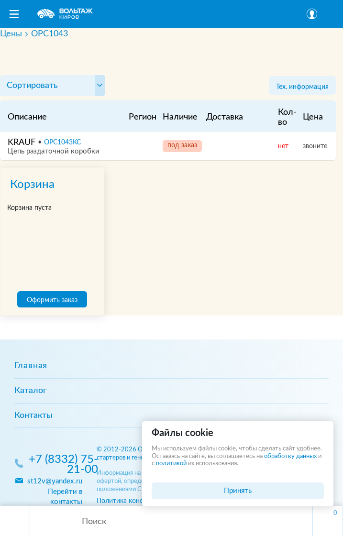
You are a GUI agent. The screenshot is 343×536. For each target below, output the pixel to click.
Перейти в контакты (65, 496)
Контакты (33, 415)
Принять (238, 490)
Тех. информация (302, 86)
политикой (171, 463)
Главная (30, 365)
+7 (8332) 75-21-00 (63, 465)
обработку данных (290, 456)
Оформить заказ (52, 300)
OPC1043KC (62, 142)
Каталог (30, 390)
